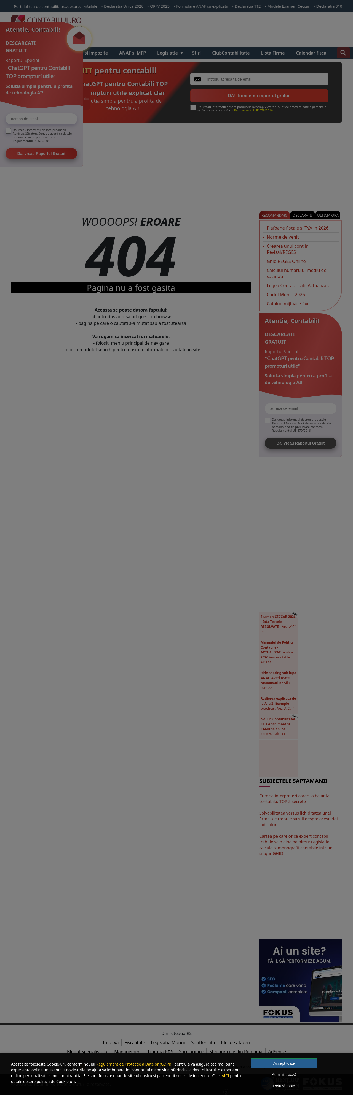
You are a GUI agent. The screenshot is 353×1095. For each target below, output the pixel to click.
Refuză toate (284, 1086)
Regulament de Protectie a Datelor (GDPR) (134, 1064)
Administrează (284, 1074)
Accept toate (284, 1063)
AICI (225, 1075)
